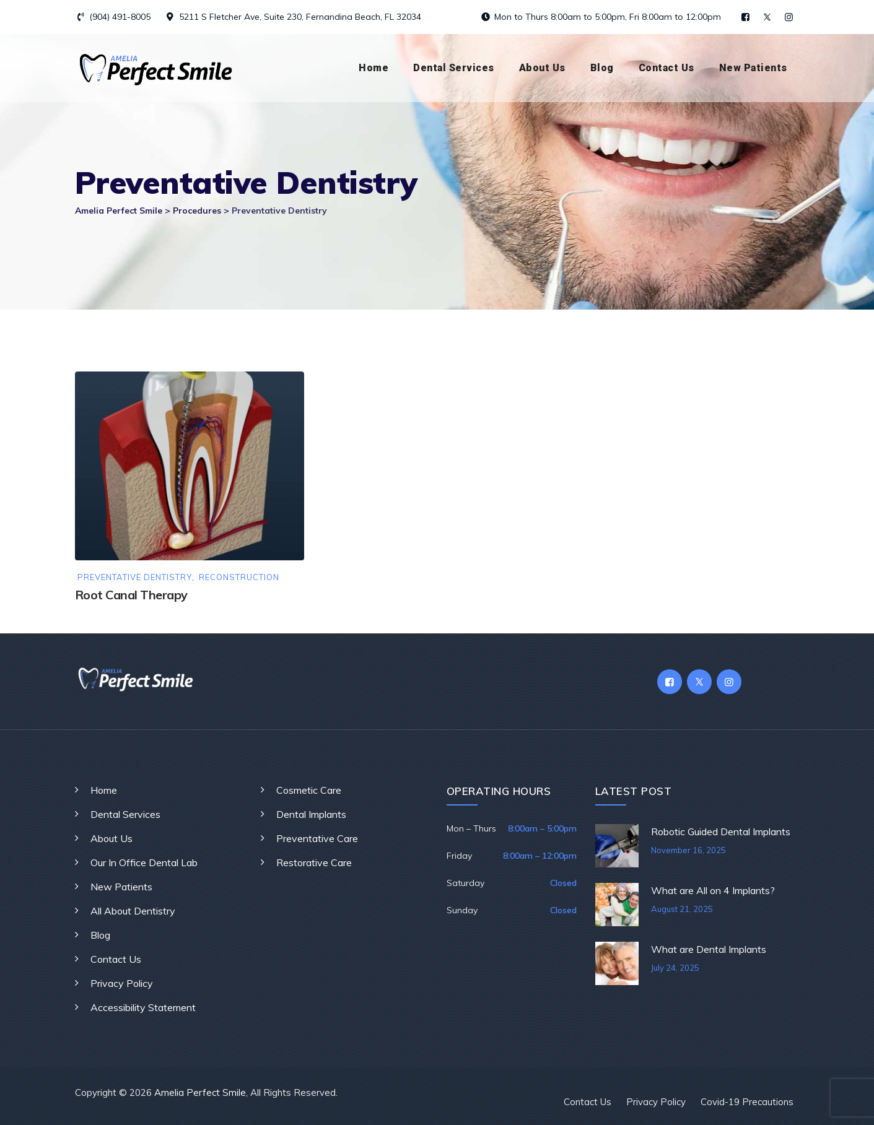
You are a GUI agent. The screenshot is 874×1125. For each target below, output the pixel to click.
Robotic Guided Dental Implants (720, 831)
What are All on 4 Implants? (713, 890)
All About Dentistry (132, 911)
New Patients (753, 68)
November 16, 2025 (688, 850)
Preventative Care (317, 838)
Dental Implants (311, 814)
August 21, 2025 (682, 909)
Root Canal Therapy (131, 594)
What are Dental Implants (708, 949)
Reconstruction (239, 577)
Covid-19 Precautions (747, 1102)
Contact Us (666, 68)
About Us (542, 68)
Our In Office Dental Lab (144, 862)
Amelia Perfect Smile (200, 1092)
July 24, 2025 (675, 968)
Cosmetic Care (308, 790)
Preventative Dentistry (134, 577)
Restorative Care (314, 862)
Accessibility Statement (143, 1007)
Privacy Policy (121, 983)
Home (373, 68)
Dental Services (453, 68)
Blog (602, 68)
